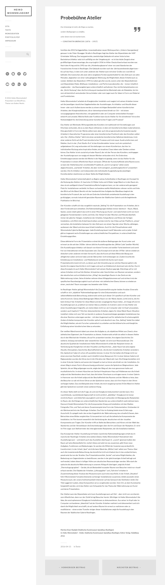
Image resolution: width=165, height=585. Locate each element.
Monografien (12, 34)
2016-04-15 (66, 546)
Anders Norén (19, 103)
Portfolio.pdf (12, 37)
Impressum (10, 41)
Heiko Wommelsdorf (18, 11)
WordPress (21, 100)
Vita (7, 26)
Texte (8, 30)
